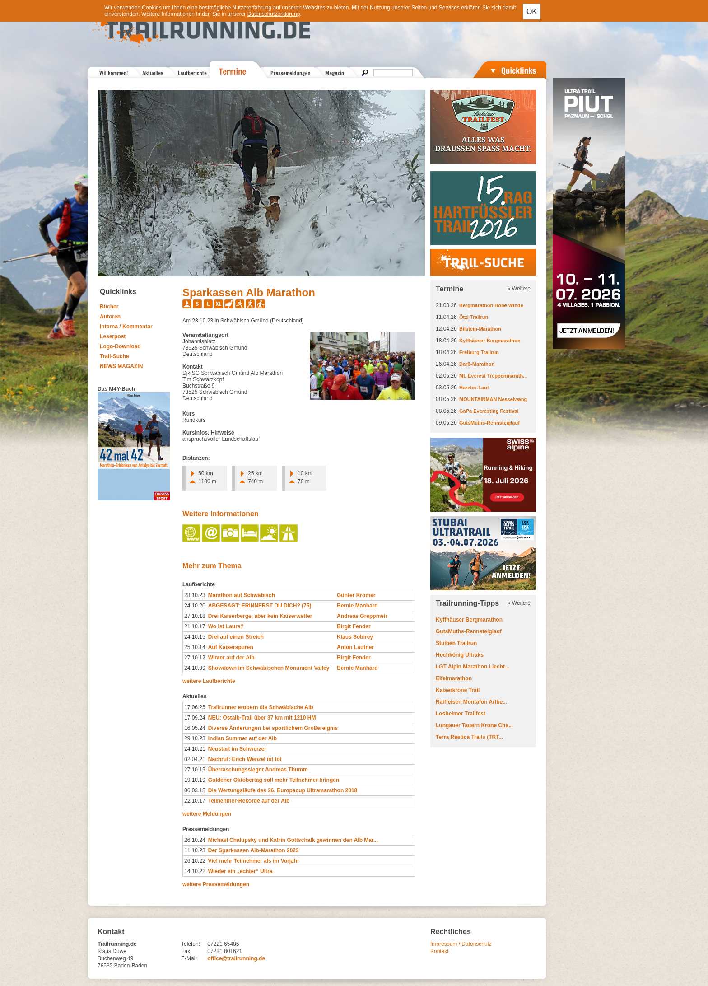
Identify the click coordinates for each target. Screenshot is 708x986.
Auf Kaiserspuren (230, 647)
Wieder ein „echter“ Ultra (240, 871)
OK (531, 11)
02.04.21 (194, 759)
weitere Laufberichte (208, 681)
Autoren (110, 316)
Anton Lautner (355, 647)
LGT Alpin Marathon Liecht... (472, 667)
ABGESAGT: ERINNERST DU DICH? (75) (260, 606)
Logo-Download (120, 346)
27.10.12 (194, 657)
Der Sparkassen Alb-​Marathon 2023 (253, 850)
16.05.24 (194, 728)
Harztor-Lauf (474, 387)
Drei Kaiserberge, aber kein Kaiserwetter (260, 616)
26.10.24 (194, 840)
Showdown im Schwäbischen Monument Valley (269, 668)
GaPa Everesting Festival (488, 411)
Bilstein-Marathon (480, 329)
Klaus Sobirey (355, 637)
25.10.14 (194, 647)
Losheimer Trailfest (460, 713)
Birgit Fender (354, 626)
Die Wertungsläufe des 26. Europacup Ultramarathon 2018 (283, 790)
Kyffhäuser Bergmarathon (490, 340)
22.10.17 (194, 801)
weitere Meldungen (206, 814)
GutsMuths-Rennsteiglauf (489, 422)
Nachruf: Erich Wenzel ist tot (245, 759)
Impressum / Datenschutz (461, 944)
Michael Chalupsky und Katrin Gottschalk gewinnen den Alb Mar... (293, 840)
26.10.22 (194, 861)
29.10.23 (194, 738)
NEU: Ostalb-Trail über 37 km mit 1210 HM (262, 718)
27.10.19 (194, 769)
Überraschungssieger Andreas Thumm (258, 769)
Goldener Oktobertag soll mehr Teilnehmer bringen (274, 780)
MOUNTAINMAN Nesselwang (493, 399)
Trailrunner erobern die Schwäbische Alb (260, 707)
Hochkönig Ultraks (460, 655)
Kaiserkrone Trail (458, 690)
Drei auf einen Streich (236, 637)
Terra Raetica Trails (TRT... (469, 737)
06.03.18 (194, 790)
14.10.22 (194, 871)
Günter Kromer (356, 595)
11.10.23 (194, 850)
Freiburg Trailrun (479, 352)
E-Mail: (189, 958)
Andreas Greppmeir (362, 616)
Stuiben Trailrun (456, 643)
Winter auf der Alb (231, 657)
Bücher (109, 307)
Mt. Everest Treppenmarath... (493, 376)
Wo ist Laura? (226, 626)
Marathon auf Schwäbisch (241, 595)
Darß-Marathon (476, 364)
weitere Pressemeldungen (215, 884)
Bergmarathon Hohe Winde (491, 305)
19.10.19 (194, 780)
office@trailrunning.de (236, 958)
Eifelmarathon (454, 678)
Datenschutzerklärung (273, 14)
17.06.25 (194, 707)
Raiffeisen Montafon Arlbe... (471, 702)
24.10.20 (194, 606)
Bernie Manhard (357, 606)
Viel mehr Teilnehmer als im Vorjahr (253, 861)
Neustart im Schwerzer (237, 749)
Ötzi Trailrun (473, 317)
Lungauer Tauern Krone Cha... (474, 725)
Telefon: (190, 944)
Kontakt (439, 951)
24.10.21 (194, 749)
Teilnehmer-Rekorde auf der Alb (249, 801)
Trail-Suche (114, 356)
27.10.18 (194, 616)
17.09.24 (194, 718)
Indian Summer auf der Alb (242, 738)
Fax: (186, 951)
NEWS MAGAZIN (121, 366)
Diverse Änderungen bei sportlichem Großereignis (273, 728)
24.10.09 (194, 668)
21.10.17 (194, 626)
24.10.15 (194, 637)
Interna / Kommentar (126, 326)
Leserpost (113, 336)
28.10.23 (194, 595)
